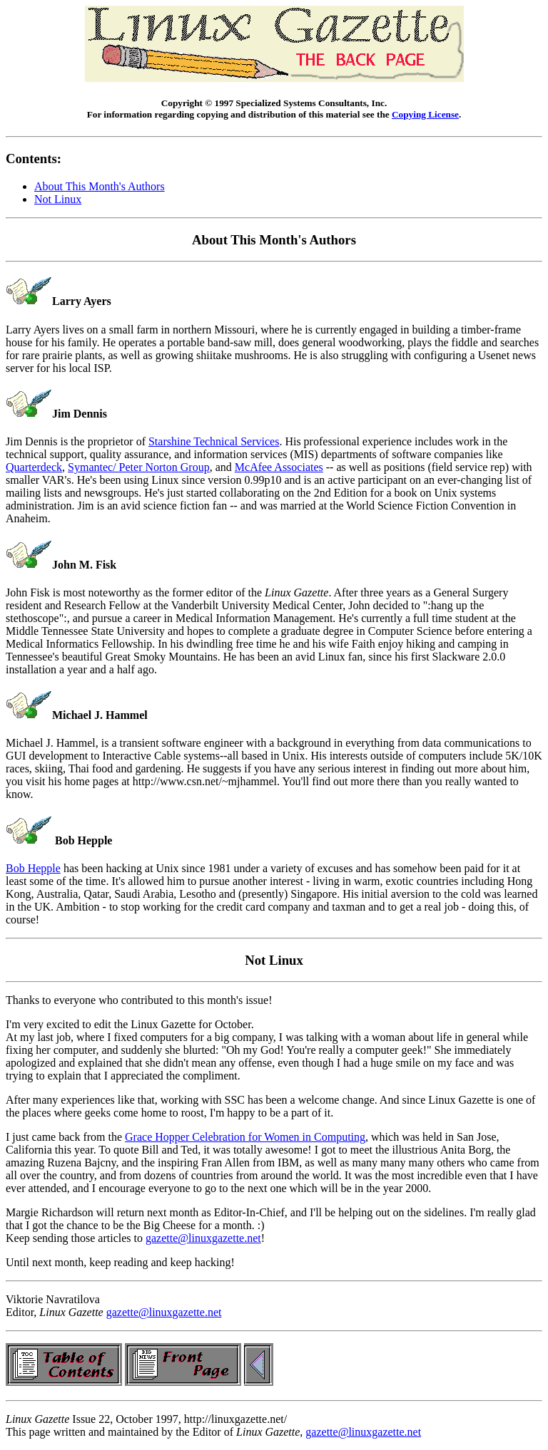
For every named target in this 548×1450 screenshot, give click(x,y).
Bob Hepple (33, 868)
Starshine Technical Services (213, 441)
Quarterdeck (34, 467)
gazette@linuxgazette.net (203, 1238)
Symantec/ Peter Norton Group (139, 467)
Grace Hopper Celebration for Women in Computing (245, 1137)
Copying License (425, 114)
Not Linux (57, 199)
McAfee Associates (279, 467)
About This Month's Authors (99, 186)
